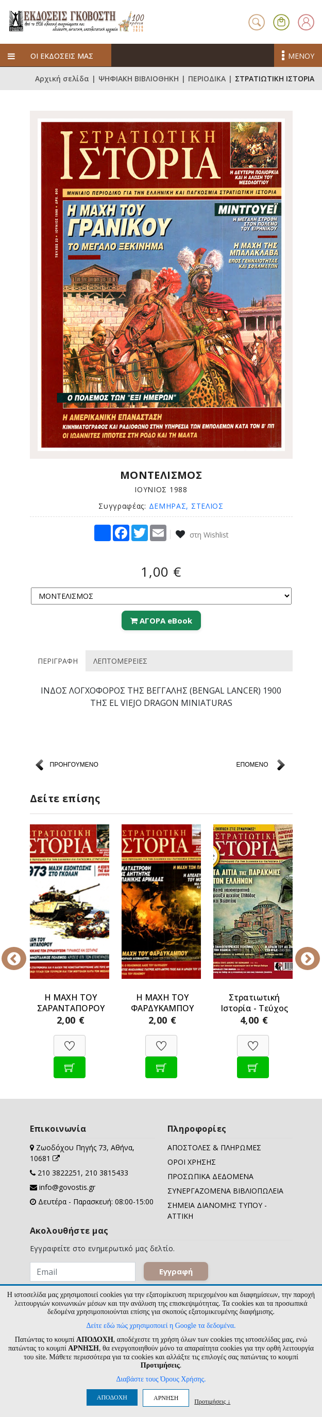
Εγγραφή (176, 1271)
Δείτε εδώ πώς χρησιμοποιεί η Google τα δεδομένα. (160, 1325)
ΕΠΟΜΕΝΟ (252, 764)
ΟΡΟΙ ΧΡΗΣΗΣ (191, 1162)
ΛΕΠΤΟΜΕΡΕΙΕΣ (120, 661)
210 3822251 (59, 1173)
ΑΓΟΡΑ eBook (161, 620)
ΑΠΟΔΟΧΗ (112, 1397)
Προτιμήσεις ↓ (212, 1401)
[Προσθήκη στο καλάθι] (69, 1062)
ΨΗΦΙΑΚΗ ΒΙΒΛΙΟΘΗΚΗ (138, 78)
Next (300, 951)
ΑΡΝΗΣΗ (166, 1398)
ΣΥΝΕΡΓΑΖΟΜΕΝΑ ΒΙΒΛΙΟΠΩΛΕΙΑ (225, 1191)
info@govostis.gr (67, 1187)
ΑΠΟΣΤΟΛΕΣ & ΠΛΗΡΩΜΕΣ (214, 1147)
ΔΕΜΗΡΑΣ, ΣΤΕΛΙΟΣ (186, 506)
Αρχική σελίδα (62, 78)
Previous (22, 951)
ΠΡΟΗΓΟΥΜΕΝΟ (74, 764)
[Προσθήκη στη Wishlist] (69, 1040)
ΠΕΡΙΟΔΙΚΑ (207, 78)
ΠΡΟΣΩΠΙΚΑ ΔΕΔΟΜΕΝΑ (210, 1176)
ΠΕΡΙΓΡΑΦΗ (58, 661)
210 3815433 (106, 1173)
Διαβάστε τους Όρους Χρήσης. (161, 1379)
